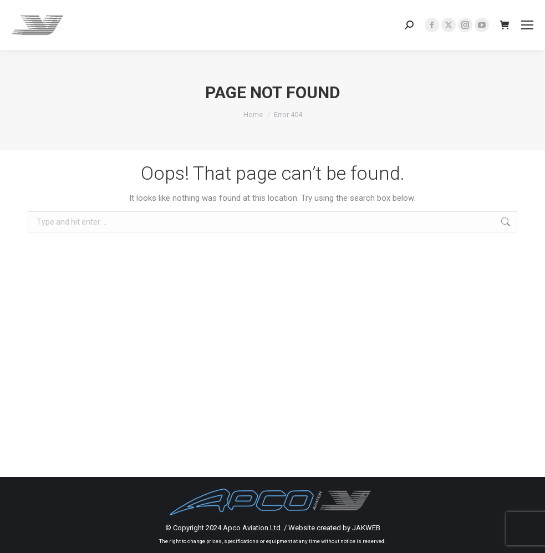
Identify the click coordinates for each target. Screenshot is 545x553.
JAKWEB (366, 528)
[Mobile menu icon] (527, 25)
